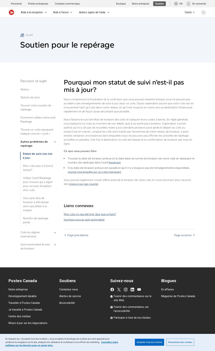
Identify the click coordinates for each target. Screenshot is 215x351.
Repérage (115, 162)
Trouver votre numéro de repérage (35, 107)
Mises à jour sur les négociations (27, 323)
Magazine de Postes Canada (178, 296)
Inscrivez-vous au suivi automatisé (84, 219)
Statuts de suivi (30, 97)
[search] (204, 12)
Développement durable (22, 296)
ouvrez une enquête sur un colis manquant (94, 171)
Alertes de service (70, 296)
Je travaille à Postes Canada (25, 309)
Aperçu (24, 89)
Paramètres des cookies (180, 342)
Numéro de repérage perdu (35, 220)
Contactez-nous (68, 289)
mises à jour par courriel (83, 184)
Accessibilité (67, 302)
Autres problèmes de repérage (38, 143)
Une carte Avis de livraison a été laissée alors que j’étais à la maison (36, 204)
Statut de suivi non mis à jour (37, 155)
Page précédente (77, 235)
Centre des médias (19, 316)
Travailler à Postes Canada (24, 302)
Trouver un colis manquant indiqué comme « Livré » (37, 131)
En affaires (167, 289)
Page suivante (183, 235)
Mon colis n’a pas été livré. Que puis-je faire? (90, 214)
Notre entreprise (18, 289)
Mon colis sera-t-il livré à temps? (38, 167)
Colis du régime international (38, 234)
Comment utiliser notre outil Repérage (37, 119)
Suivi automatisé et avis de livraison (38, 246)
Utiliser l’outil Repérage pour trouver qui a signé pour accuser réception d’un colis (37, 184)
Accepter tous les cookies (149, 342)
